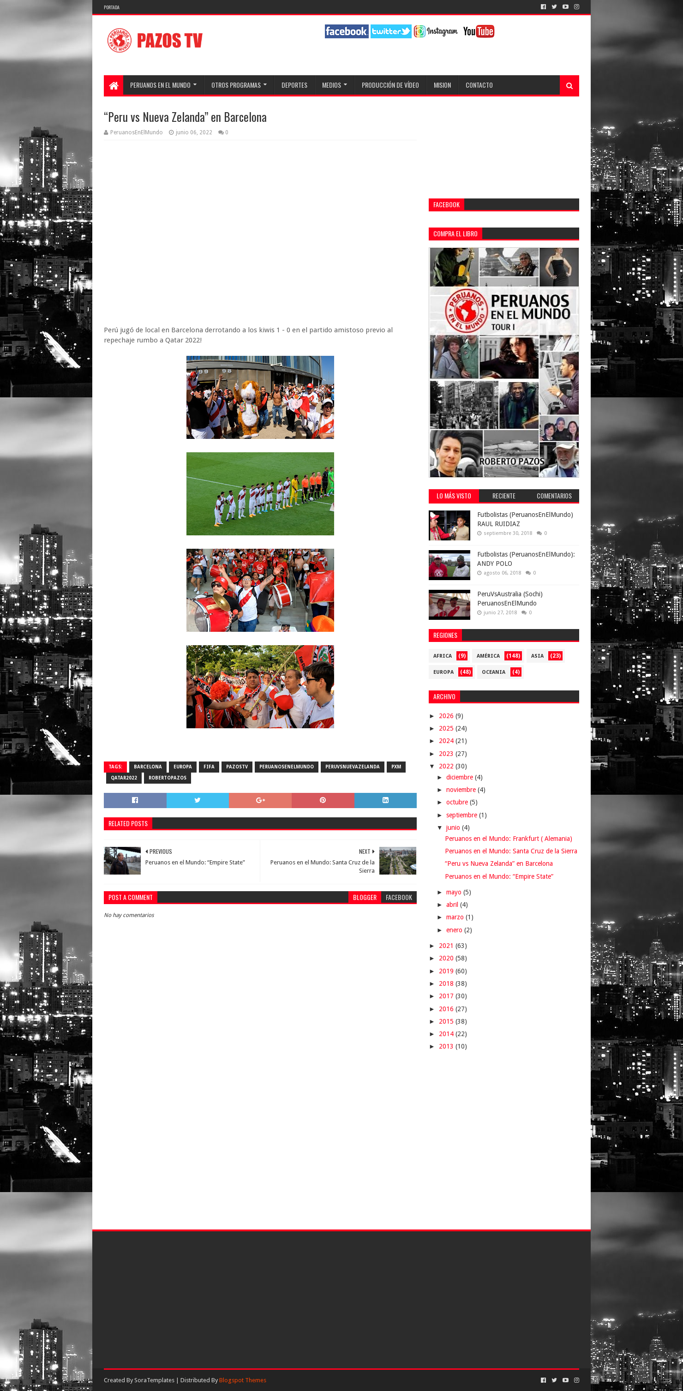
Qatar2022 (124, 777)
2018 (447, 983)
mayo (454, 892)
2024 (447, 740)
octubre (458, 802)
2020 (447, 958)
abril (453, 904)
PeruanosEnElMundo (286, 766)
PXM (396, 766)
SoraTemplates (154, 1380)
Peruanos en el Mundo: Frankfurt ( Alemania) (508, 838)
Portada (112, 7)
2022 (447, 766)
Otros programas (236, 85)
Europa (183, 766)
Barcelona (148, 766)
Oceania (493, 672)
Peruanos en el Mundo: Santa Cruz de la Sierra (511, 851)
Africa (442, 656)
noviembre (462, 789)
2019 (447, 971)
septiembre (462, 815)
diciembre (460, 777)
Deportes (294, 85)
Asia (537, 656)
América (488, 656)
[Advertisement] (260, 1140)
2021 (447, 945)
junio (454, 827)
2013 (447, 1046)
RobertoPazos (167, 777)
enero (455, 930)
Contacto (479, 85)
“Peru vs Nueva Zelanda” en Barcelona (499, 863)
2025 (447, 728)
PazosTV (237, 766)
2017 (447, 996)
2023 (447, 753)
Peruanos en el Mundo (160, 85)
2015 (447, 1021)
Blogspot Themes (242, 1380)
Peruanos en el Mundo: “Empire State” (499, 876)
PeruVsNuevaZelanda (352, 766)
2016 (447, 1009)
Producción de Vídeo (390, 85)
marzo (456, 917)
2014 (447, 1033)
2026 (447, 715)
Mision (442, 85)
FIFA (209, 766)
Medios (331, 85)
